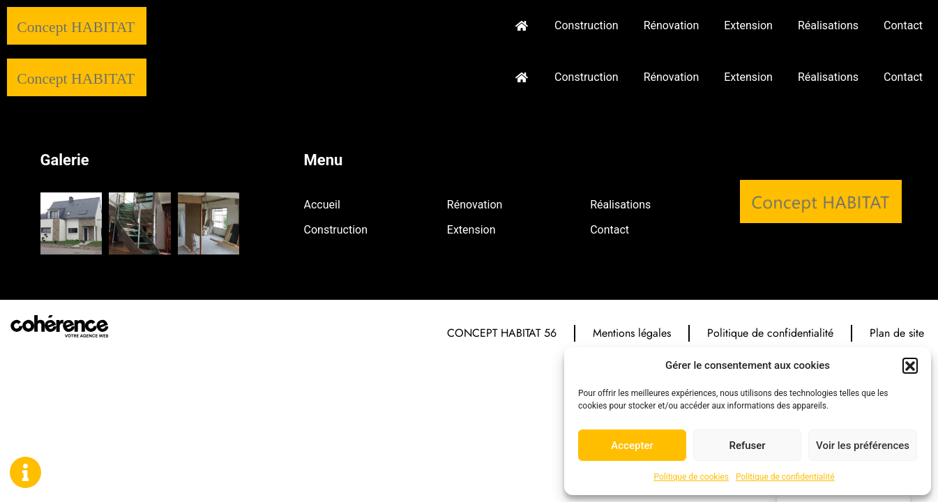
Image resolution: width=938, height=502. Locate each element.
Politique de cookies (691, 477)
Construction (586, 25)
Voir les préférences (862, 445)
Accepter (632, 445)
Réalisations (828, 25)
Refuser (747, 445)
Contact (903, 25)
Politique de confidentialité (785, 477)
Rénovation (671, 25)
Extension (748, 25)
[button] (910, 365)
